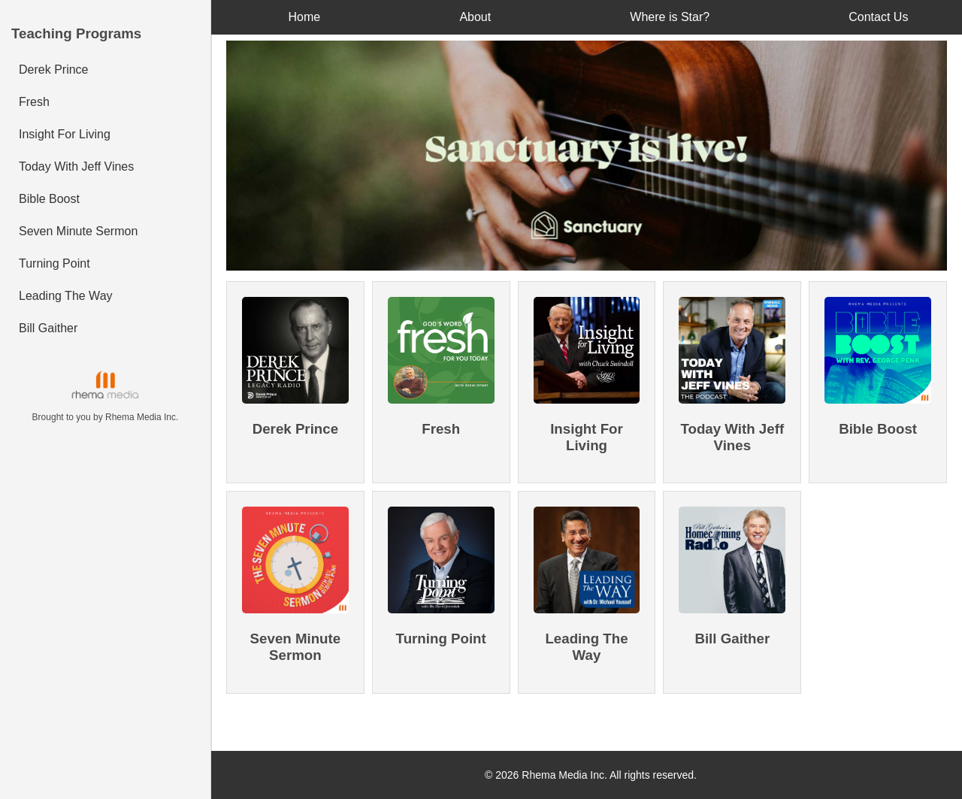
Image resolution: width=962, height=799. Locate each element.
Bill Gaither (48, 328)
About (475, 17)
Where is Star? (669, 17)
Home (305, 17)
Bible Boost (49, 198)
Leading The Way (66, 295)
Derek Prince (53, 69)
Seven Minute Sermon (78, 231)
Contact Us (878, 17)
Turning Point (54, 263)
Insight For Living (64, 134)
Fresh (34, 101)
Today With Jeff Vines (76, 166)
